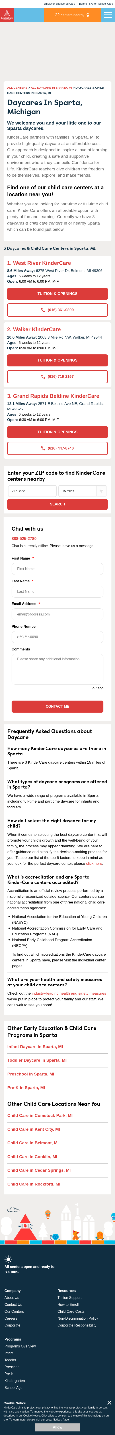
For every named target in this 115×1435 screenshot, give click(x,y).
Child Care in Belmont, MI (33, 1143)
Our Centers (14, 1311)
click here (94, 863)
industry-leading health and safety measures (69, 993)
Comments (21, 649)
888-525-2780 (24, 538)
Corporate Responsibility (77, 1325)
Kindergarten (14, 1381)
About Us (11, 1298)
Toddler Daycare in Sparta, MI (37, 1060)
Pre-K (9, 1374)
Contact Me (57, 706)
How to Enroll (68, 1304)
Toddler (10, 1360)
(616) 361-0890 (57, 310)
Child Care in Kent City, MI (33, 1129)
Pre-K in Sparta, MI (26, 1087)
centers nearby (69, 14)
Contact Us (13, 1304)
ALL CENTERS (17, 87)
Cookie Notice (31, 1415)
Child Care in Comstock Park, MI (39, 1115)
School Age (13, 1388)
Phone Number (57, 634)
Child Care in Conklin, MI (32, 1156)
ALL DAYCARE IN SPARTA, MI (51, 87)
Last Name (57, 588)
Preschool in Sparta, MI (30, 1074)
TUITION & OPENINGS (57, 294)
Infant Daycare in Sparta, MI (35, 1046)
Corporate (12, 1325)
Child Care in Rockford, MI (33, 1184)
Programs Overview (20, 1346)
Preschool (12, 1367)
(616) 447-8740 (57, 448)
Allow (57, 1427)
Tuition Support (70, 1298)
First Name (57, 565)
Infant (8, 1353)
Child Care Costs (71, 1311)
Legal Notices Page (57, 1419)
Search (57, 504)
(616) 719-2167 (57, 376)
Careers (10, 1318)
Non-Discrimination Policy (78, 1318)
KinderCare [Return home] (7, 15)
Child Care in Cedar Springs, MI (39, 1170)
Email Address (57, 611)
